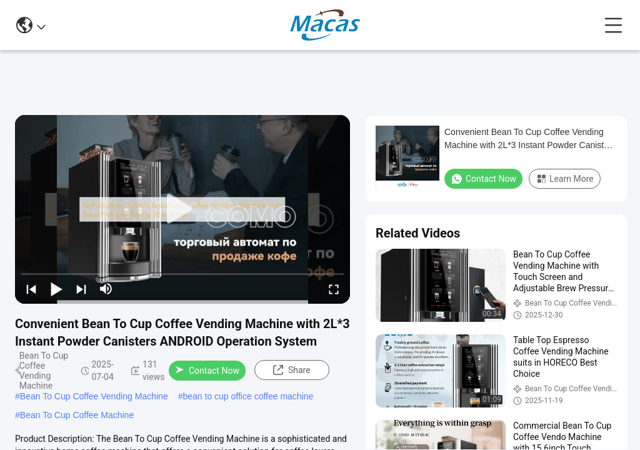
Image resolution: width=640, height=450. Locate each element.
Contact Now (207, 371)
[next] (81, 288)
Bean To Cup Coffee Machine (77, 415)
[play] (182, 209)
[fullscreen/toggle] (333, 288)
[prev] (31, 288)
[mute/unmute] (106, 288)
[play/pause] (56, 288)
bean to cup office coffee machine (247, 396)
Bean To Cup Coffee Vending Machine (94, 396)
